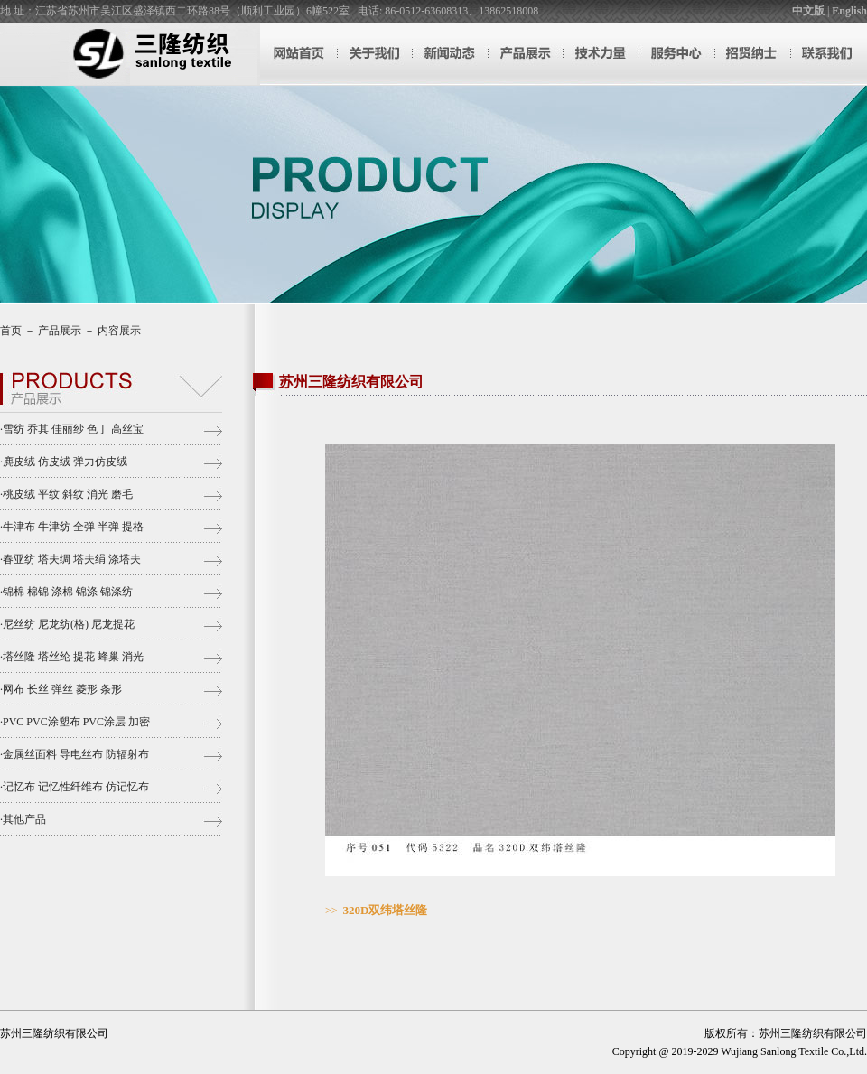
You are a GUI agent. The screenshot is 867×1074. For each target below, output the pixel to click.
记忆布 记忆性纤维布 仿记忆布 (76, 786)
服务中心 (677, 54)
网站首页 (298, 54)
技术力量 (601, 54)
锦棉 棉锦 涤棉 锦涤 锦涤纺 (68, 591)
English (849, 11)
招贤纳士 (753, 54)
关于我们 (374, 54)
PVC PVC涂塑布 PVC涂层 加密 (76, 721)
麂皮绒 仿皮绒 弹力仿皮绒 (65, 461)
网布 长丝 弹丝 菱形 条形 (62, 689)
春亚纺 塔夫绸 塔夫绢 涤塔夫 (72, 559)
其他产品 (24, 819)
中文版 (808, 11)
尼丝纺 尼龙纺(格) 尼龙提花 (69, 624)
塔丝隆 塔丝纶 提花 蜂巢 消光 (73, 656)
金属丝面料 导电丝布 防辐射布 (76, 754)
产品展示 (526, 54)
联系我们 (829, 54)
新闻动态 (450, 54)
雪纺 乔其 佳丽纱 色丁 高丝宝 (73, 429)
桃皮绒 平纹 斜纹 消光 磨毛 (68, 494)
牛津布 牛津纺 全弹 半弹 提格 (73, 526)
